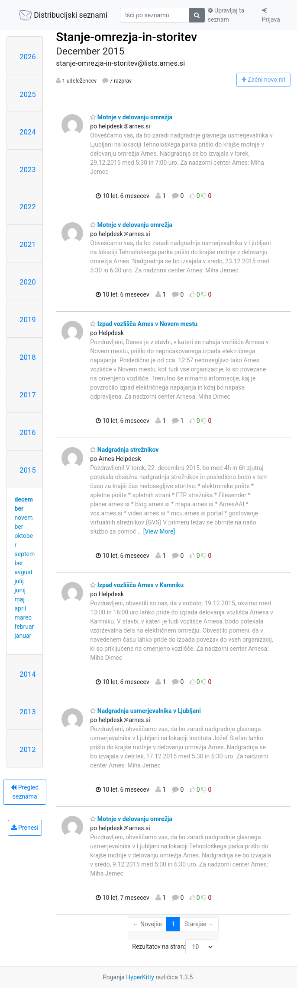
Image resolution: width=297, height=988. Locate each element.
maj (20, 599)
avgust (24, 572)
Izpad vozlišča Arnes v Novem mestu (143, 323)
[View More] (159, 531)
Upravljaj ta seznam (226, 15)
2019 (27, 319)
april (20, 608)
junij (20, 590)
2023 (27, 169)
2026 (27, 56)
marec (23, 617)
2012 (27, 749)
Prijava (271, 15)
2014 (27, 674)
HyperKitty (140, 977)
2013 (27, 711)
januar (23, 635)
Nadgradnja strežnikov (124, 449)
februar (24, 626)
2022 (27, 206)
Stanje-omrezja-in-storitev (126, 37)
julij (19, 581)
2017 (27, 394)
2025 (27, 94)
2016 (27, 432)
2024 (27, 132)
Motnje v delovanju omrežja (131, 117)
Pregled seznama (25, 792)
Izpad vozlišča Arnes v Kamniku (137, 585)
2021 (27, 244)
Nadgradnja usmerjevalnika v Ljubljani (145, 710)
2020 (27, 282)
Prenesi (25, 827)
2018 (27, 357)
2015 (27, 470)
